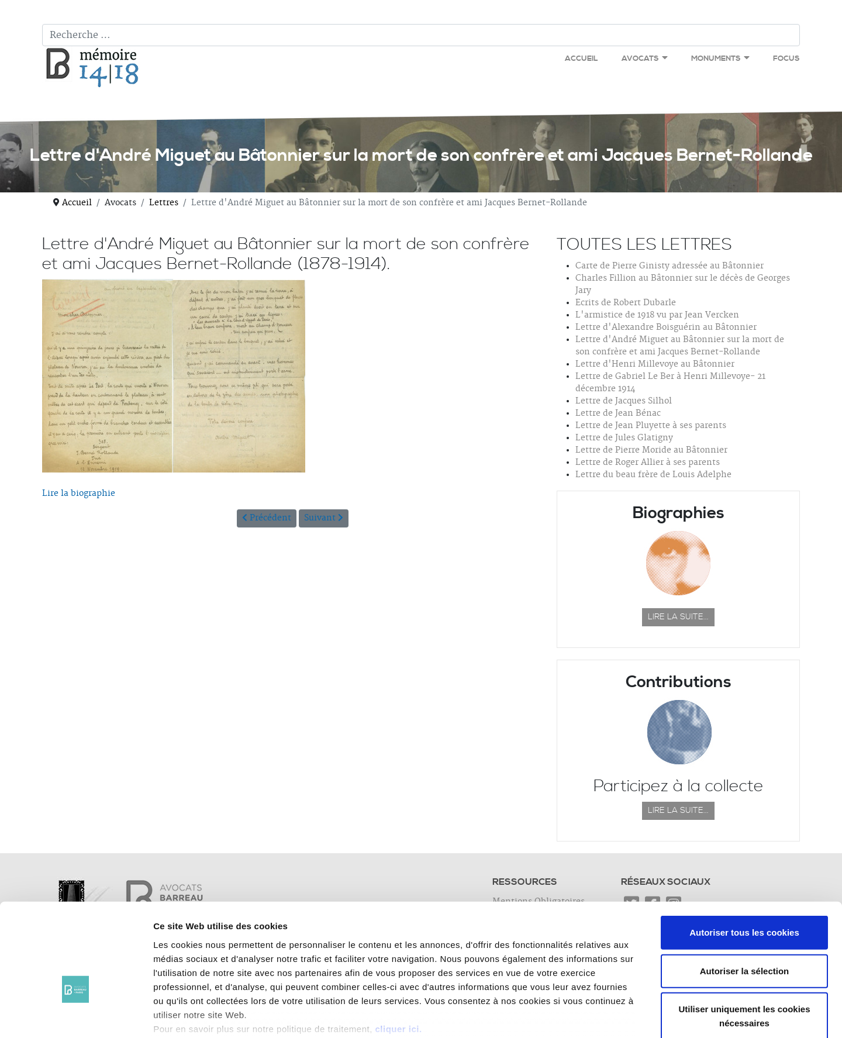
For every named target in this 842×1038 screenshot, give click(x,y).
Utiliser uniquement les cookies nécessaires (744, 943)
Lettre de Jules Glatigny (624, 438)
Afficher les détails (644, 1015)
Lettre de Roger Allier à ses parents (647, 462)
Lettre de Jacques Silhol (623, 401)
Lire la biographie (78, 493)
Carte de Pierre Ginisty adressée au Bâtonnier (669, 266)
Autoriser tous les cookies (744, 859)
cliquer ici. (398, 955)
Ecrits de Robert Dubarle (625, 303)
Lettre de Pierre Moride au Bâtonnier (651, 450)
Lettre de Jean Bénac (618, 413)
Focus (786, 58)
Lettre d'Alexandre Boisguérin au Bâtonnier (666, 327)
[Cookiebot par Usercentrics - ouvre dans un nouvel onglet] (76, 1015)
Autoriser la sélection (744, 897)
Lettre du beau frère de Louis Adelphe (653, 475)
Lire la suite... (678, 617)
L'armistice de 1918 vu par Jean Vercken (657, 315)
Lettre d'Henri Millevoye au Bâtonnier (654, 364)
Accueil (581, 58)
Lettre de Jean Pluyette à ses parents (650, 425)
